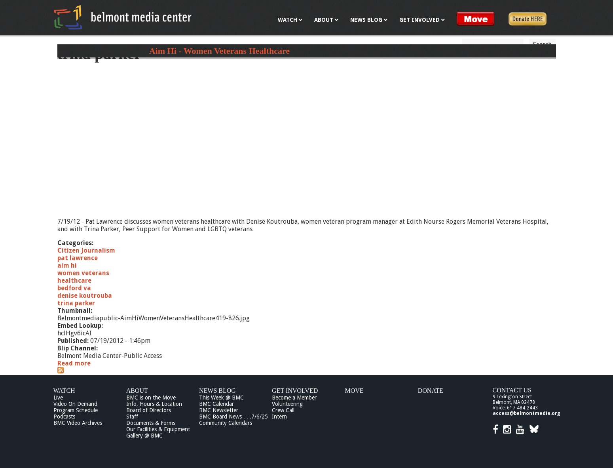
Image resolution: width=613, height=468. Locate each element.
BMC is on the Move (151, 397)
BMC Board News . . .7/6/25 (233, 416)
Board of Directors (148, 410)
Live (58, 397)
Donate (430, 390)
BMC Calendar (216, 404)
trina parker (76, 303)
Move (354, 390)
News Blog (217, 390)
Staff (132, 416)
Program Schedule (75, 410)
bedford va (74, 288)
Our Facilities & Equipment (158, 429)
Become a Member (294, 397)
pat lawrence (77, 258)
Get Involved (295, 390)
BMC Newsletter (218, 410)
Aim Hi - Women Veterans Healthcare (219, 51)
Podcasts (64, 416)
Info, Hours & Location (154, 404)
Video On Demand (75, 404)
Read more (74, 363)
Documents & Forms (150, 423)
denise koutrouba (84, 295)
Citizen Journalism (86, 250)
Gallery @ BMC (144, 435)
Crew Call (283, 410)
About (137, 390)
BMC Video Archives (77, 423)
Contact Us (512, 390)
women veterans (83, 273)
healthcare (74, 280)
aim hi (67, 265)
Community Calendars (225, 423)
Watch (64, 390)
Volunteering (287, 404)
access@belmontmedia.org (526, 413)
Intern (279, 416)
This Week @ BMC (221, 397)
